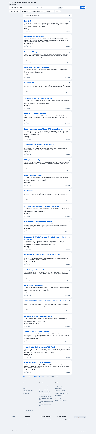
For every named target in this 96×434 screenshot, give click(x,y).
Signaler (67, 31)
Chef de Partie (29, 191)
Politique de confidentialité (26, 430)
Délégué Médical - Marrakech (34, 36)
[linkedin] (84, 417)
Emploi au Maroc (28, 425)
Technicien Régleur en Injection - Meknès (38, 98)
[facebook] (75, 417)
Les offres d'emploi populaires (63, 419)
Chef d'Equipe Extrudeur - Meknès (36, 270)
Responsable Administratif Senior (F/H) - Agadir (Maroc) (43, 129)
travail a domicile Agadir (60, 385)
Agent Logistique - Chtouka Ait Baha (37, 332)
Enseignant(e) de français (33, 175)
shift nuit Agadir (58, 397)
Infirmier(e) (28, 21)
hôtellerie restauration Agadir (61, 400)
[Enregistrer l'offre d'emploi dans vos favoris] (69, 21)
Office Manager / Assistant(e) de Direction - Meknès (42, 206)
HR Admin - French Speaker (33, 285)
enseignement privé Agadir (60, 391)
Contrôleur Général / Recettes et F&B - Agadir (40, 347)
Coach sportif (29, 83)
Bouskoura (25, 388)
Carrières (27, 421)
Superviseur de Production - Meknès (36, 67)
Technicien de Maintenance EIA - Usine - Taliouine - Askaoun (45, 301)
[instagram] (78, 417)
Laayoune (25, 386)
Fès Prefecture (26, 393)
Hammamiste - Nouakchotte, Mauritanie (38, 222)
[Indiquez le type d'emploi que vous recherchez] (22, 7)
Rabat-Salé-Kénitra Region (28, 390)
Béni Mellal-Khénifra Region (28, 391)
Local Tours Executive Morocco (35, 114)
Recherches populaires (28, 380)
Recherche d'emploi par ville (28, 412)
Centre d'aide (28, 423)
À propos (27, 419)
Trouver (83, 7)
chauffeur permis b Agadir (60, 386)
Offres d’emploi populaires (28, 410)
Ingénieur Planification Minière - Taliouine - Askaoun (42, 254)
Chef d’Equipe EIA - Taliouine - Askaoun (37, 362)
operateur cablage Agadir (60, 395)
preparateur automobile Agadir (45, 393)
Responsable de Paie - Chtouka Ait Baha (38, 316)
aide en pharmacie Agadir (44, 385)
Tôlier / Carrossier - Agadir (33, 160)
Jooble (84, 431)
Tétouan (24, 385)
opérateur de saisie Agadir (60, 390)
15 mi (60, 7)
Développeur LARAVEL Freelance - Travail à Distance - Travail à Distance (45, 238)
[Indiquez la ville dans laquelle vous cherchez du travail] (49, 7)
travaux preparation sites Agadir (45, 396)
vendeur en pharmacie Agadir (44, 389)
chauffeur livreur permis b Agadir (61, 393)
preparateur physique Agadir (44, 391)
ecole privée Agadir (59, 388)
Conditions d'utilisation (14, 430)
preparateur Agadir (42, 394)
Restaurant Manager (31, 52)
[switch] (70, 15)
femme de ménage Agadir (60, 398)
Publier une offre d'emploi (46, 419)
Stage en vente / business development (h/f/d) (40, 144)
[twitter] (81, 417)
